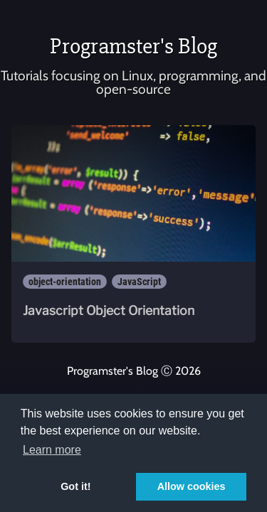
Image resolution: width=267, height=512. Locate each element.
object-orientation (64, 281)
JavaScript (139, 281)
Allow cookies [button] (191, 486)
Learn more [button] (52, 450)
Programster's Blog (133, 46)
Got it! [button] (75, 486)
